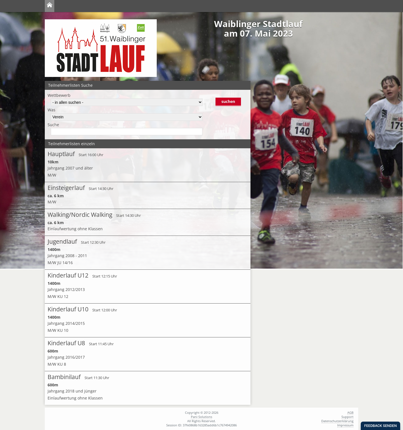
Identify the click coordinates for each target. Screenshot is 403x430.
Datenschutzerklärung (337, 421)
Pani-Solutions (201, 417)
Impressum (345, 425)
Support (347, 417)
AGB (350, 412)
